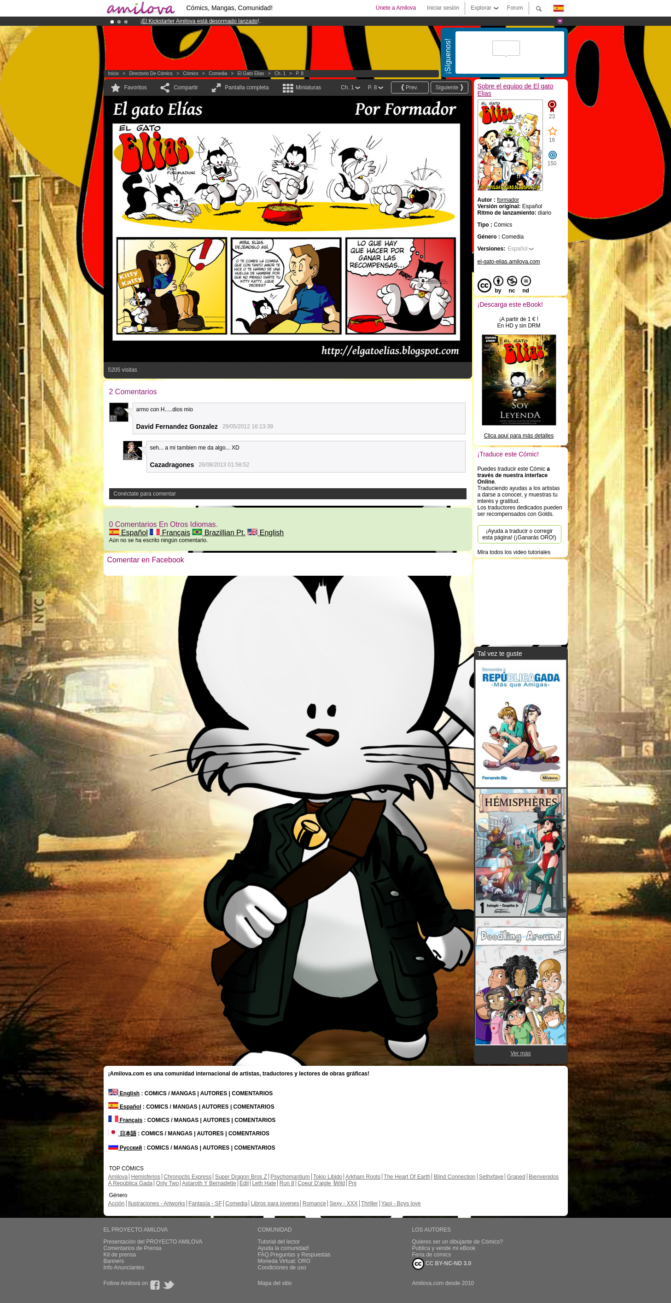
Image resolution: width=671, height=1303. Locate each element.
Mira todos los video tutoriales (514, 552)
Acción (116, 1203)
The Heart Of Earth (407, 1177)
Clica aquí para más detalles (519, 435)
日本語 (122, 1133)
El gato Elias (251, 73)
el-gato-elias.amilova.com (509, 261)
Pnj (352, 1183)
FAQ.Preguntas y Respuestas (294, 1254)
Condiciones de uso (282, 1267)
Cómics (191, 73)
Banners (114, 1261)
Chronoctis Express (187, 1177)
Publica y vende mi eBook (444, 1248)
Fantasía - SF (205, 1203)
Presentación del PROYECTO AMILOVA (153, 1242)
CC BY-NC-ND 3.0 (442, 1264)
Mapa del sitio (275, 1283)
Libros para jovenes (275, 1203)
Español (128, 533)
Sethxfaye (491, 1177)
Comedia (218, 73)
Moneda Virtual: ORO (284, 1261)
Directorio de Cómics (150, 73)
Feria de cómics (431, 1254)
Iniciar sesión (443, 8)
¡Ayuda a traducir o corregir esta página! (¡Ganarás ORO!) (519, 534)
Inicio (113, 73)
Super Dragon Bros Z (241, 1177)
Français (170, 533)
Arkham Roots (362, 1177)
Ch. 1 (280, 73)
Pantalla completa (246, 87)
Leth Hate (264, 1183)
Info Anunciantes (124, 1267)
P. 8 (300, 73)
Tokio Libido (327, 1177)
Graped (516, 1177)
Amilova (118, 1177)
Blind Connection (455, 1177)
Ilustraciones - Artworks (156, 1203)
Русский (125, 1148)
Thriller (369, 1203)
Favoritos (135, 87)
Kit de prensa (120, 1254)
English (265, 533)
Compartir (186, 87)
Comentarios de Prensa (133, 1248)
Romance (314, 1203)
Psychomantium (289, 1177)
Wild (339, 1183)
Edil (244, 1183)
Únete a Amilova (396, 8)
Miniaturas (308, 87)
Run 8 (287, 1183)
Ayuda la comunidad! (283, 1248)
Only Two (167, 1183)
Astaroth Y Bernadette (209, 1183)
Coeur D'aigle (315, 1183)
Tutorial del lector (279, 1242)
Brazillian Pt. (218, 533)
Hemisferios (145, 1177)
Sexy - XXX (343, 1203)
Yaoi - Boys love (401, 1203)
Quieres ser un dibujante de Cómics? (457, 1242)
